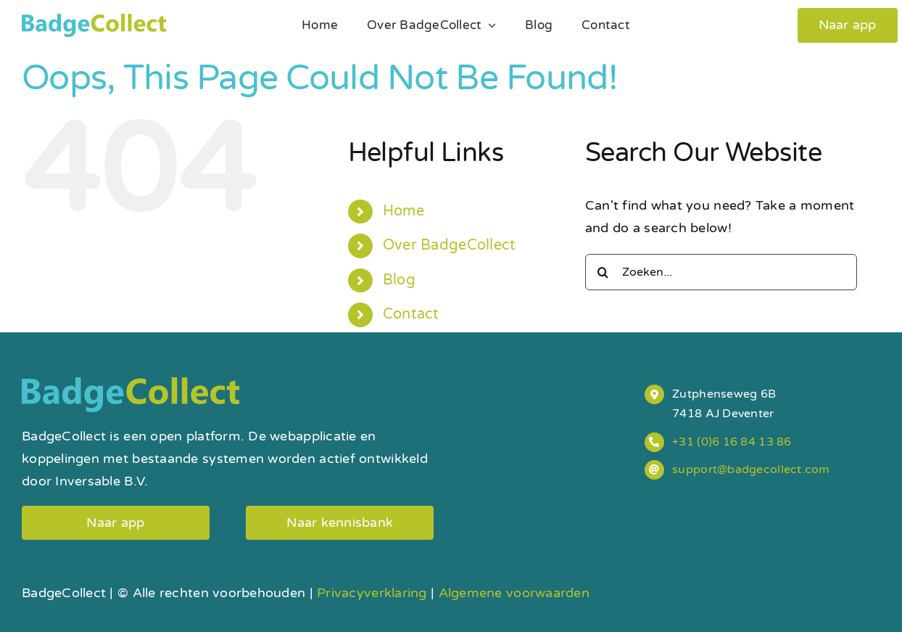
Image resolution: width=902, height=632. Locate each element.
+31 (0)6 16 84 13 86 (731, 442)
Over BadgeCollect (449, 245)
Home (403, 211)
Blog (399, 280)
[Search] (603, 272)
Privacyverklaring (372, 593)
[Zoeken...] (721, 272)
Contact (411, 314)
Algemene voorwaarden (514, 593)
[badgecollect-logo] (94, 20)
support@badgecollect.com (750, 469)
